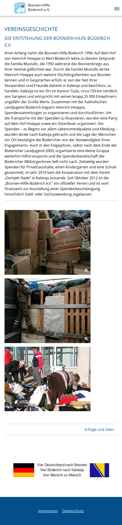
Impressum (48, 510)
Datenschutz (73, 510)
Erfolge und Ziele (99, 429)
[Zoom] (48, 242)
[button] (117, 7)
